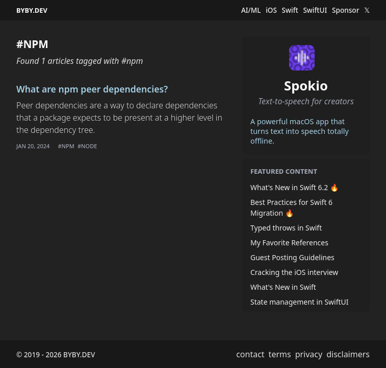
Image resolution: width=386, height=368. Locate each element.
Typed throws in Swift (286, 228)
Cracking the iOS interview (294, 272)
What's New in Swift (283, 287)
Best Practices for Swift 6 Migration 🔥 (291, 207)
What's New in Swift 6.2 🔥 (294, 187)
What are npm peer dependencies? (92, 89)
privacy (309, 354)
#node (87, 146)
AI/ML (251, 10)
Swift (290, 10)
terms (280, 354)
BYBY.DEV (31, 10)
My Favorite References (289, 242)
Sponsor (345, 10)
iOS (271, 10)
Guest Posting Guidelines (292, 257)
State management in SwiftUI (299, 302)
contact (250, 354)
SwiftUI (315, 10)
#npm (66, 146)
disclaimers (348, 354)
